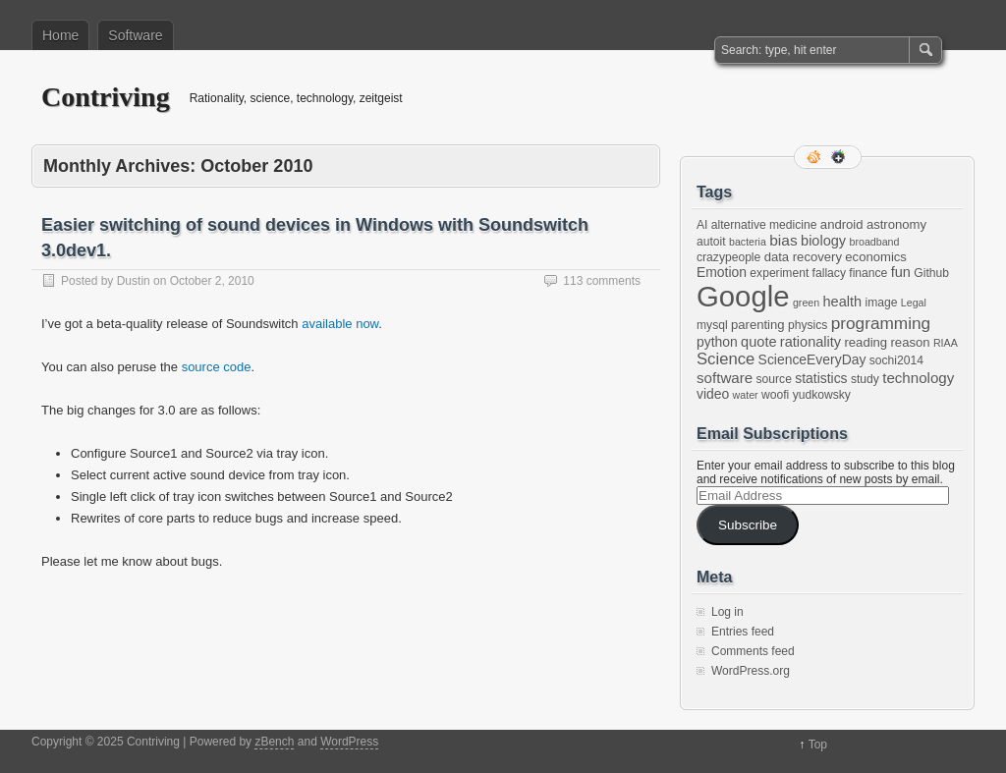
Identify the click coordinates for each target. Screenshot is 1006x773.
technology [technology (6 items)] (918, 377)
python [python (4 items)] (717, 342)
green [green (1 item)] (806, 302)
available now (340, 323)
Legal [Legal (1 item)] (913, 302)
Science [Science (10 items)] (725, 359)
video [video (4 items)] (713, 394)
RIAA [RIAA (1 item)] (945, 343)
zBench (274, 741)
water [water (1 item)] (745, 395)
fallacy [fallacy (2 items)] (829, 273)
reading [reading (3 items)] (865, 342)
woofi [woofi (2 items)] (775, 395)
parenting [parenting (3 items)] (758, 324)
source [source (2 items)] (774, 379)
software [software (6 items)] (725, 377)
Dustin (133, 281)
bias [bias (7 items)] (783, 240)
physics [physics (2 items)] (807, 325)
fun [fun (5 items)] (901, 272)
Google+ (840, 157)
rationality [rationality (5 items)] (810, 342)
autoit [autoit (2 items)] (711, 241)
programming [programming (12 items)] (881, 323)
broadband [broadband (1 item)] (875, 242)
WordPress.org (750, 671)
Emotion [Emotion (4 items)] (722, 272)
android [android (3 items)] (842, 224)
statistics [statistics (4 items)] (821, 378)
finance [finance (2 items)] (868, 273)
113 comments (602, 281)
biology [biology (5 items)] (823, 240)
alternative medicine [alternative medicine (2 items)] (764, 225)
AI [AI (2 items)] (702, 225)
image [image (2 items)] (882, 302)
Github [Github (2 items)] (931, 273)
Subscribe (747, 525)
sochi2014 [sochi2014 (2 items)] (896, 360)
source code (217, 366)
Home (60, 35)
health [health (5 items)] (843, 301)
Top (818, 744)
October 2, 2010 (212, 281)
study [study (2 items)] (865, 379)
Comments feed (753, 651)
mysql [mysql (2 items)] (712, 325)
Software (135, 35)
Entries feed (742, 631)
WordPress (349, 741)
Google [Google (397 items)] (743, 296)
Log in (727, 612)
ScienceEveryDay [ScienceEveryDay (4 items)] (812, 359)
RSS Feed (815, 157)
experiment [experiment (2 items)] (779, 273)
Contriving (105, 97)
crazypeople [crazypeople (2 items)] (728, 257)
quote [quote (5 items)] (758, 342)
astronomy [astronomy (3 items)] (896, 224)
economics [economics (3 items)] (876, 256)
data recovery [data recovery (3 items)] (803, 256)
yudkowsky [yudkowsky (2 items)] (822, 395)
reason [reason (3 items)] (910, 342)
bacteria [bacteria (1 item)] (747, 242)
